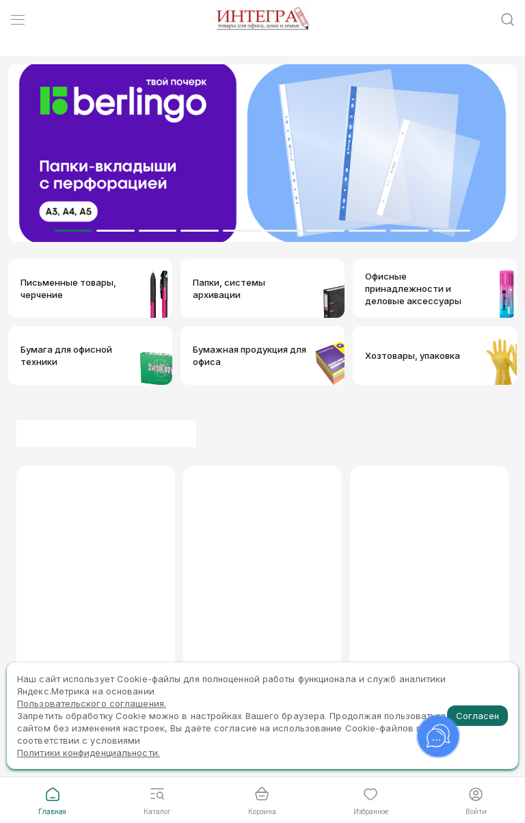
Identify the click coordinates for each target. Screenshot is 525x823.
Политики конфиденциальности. (88, 752)
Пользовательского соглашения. (91, 703)
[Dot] (73, 231)
